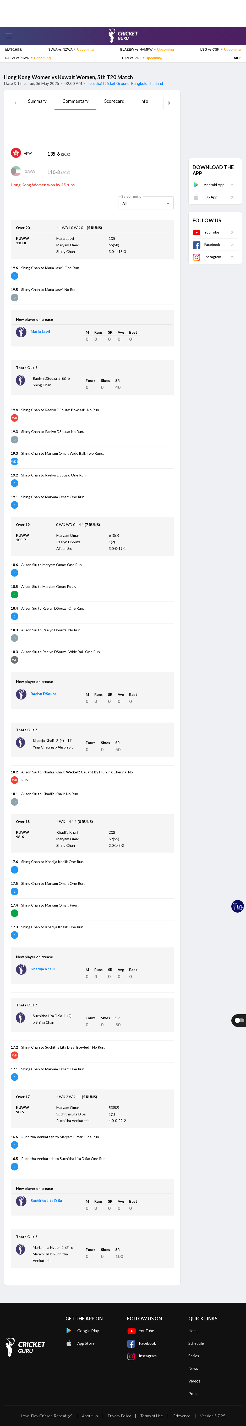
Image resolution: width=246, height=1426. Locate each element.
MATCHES (13, 50)
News (193, 1368)
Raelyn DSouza (43, 693)
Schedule (196, 1343)
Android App (209, 184)
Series (193, 1355)
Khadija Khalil (43, 969)
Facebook (206, 244)
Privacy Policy (119, 1415)
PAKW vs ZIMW (28, 58)
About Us (90, 1415)
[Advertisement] (123, 12)
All (237, 58)
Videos (194, 1381)
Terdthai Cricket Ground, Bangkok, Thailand (125, 83)
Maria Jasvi (40, 331)
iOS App (205, 197)
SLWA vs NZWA (71, 49)
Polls (192, 1393)
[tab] (37, 103)
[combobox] (146, 203)
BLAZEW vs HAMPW (147, 49)
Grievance (181, 1415)
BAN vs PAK (142, 58)
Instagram (207, 256)
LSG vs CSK (220, 49)
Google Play (82, 1330)
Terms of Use (151, 1415)
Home (193, 1330)
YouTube (206, 232)
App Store (80, 1343)
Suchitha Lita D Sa (46, 1200)
